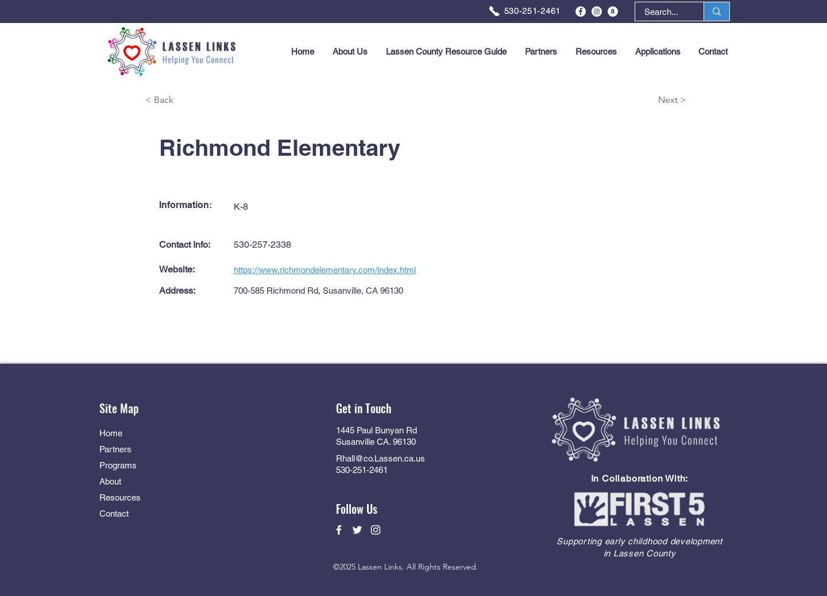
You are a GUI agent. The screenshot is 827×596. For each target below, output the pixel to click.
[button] (657, 51)
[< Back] (186, 100)
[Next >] (645, 100)
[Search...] (661, 11)
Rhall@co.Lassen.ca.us (380, 458)
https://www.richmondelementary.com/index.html (325, 270)
